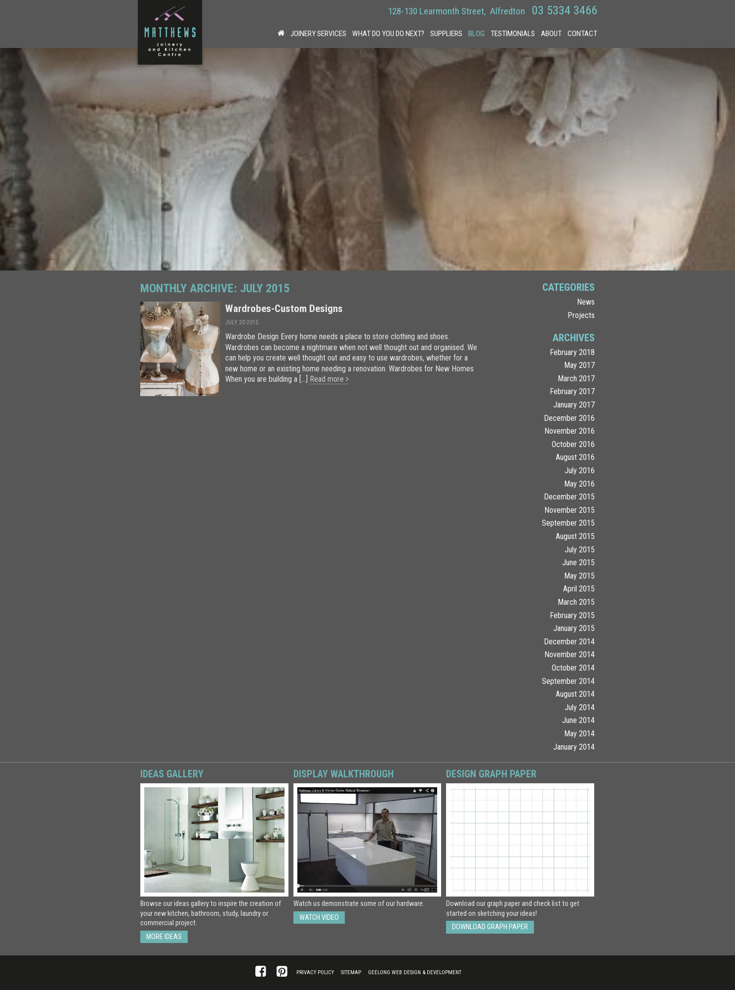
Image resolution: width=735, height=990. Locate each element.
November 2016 (569, 431)
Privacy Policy (315, 972)
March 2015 (576, 602)
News (586, 302)
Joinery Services (318, 33)
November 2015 (569, 510)
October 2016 (573, 444)
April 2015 (579, 588)
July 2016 (580, 470)
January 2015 (574, 628)
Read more (329, 379)
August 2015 (575, 536)
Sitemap (351, 972)
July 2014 (580, 707)
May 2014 (579, 733)
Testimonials (512, 33)
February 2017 (572, 391)
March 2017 (576, 378)
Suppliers (446, 33)
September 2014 (568, 681)
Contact (582, 33)
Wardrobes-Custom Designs (284, 309)
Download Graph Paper (490, 927)
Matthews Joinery (169, 34)
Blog (476, 33)
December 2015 (569, 496)
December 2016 (569, 418)
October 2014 (573, 668)
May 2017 (579, 365)
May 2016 (579, 484)
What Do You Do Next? (388, 33)
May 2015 (579, 576)
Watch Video (319, 917)
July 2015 (580, 549)
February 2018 (572, 352)
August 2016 (575, 457)
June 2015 (578, 562)
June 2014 (578, 720)
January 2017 (574, 404)
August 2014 (575, 694)
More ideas (164, 937)
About (551, 33)
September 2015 (568, 523)
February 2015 (572, 615)
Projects (581, 315)
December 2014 (569, 641)
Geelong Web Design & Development (414, 972)
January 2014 (574, 747)
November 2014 (569, 654)
